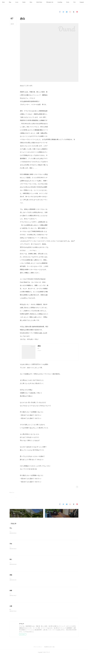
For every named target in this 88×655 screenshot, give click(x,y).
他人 (11, 559)
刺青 (11, 590)
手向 (11, 543)
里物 (11, 575)
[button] (7, 2)
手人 (11, 528)
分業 (11, 606)
